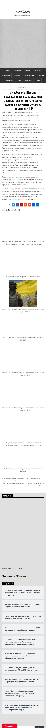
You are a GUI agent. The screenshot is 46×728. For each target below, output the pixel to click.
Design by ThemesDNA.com (23, 713)
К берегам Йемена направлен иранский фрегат (23, 228)
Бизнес (27, 22)
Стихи (38, 32)
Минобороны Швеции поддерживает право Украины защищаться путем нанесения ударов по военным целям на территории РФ (23, 51)
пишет (9, 72)
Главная (7, 22)
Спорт (19, 32)
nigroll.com (23, 11)
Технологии (6, 27)
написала (31, 143)
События (41, 27)
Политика (17, 27)
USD (11, 520)
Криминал (9, 32)
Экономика (17, 22)
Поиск (4, 676)
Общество (37, 22)
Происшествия (29, 27)
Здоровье (28, 32)
